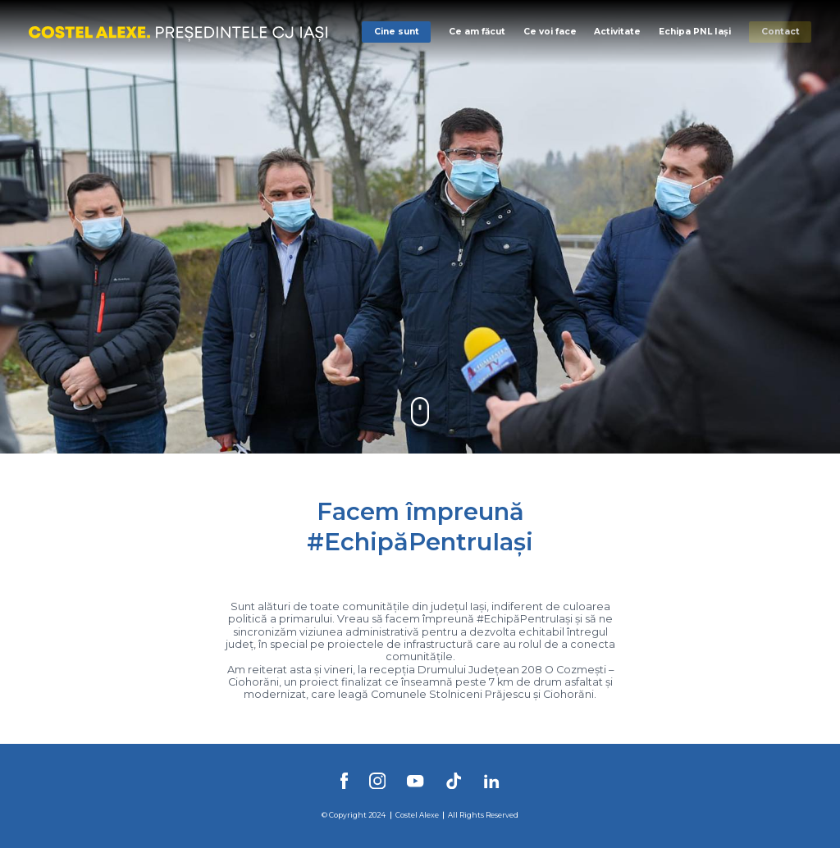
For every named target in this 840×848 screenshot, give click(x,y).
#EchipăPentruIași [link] (525, 619)
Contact (780, 31)
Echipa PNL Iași (695, 31)
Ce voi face (550, 31)
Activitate (617, 31)
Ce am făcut (477, 31)
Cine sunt (396, 31)
